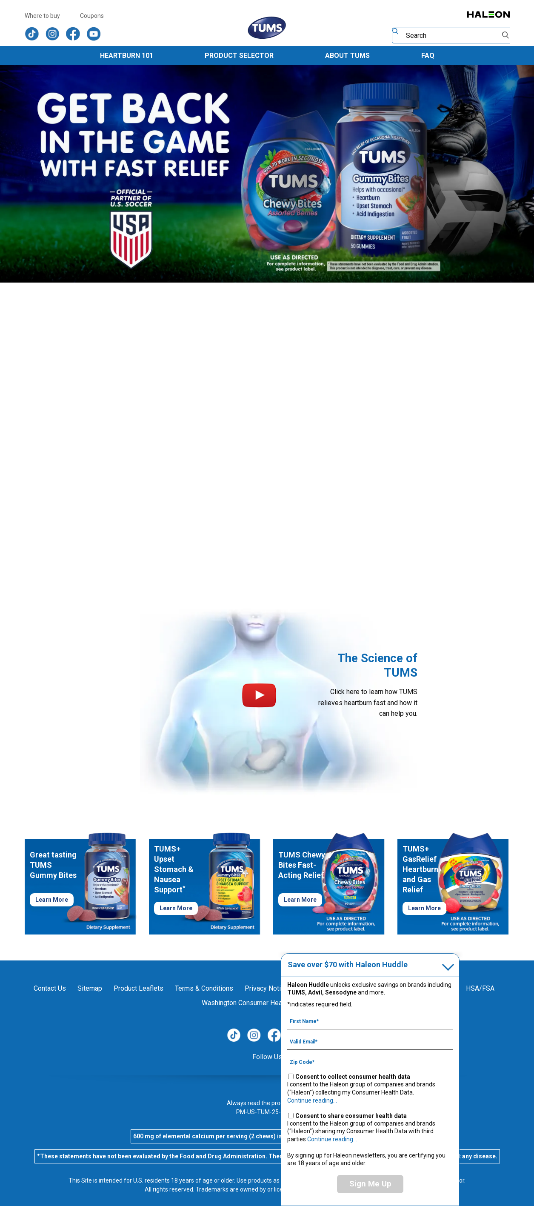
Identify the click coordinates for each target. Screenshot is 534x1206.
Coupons (92, 15)
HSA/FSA (480, 988)
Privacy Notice (266, 988)
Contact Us (50, 988)
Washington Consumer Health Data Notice (264, 1003)
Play (259, 695)
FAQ (427, 55)
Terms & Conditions (204, 988)
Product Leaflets (138, 988)
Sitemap (89, 988)
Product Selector (239, 55)
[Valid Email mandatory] (370, 1041)
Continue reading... (312, 1100)
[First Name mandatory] (370, 1020)
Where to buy (42, 15)
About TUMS (347, 55)
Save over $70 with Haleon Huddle (348, 964)
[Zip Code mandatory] (370, 1061)
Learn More (51, 899)
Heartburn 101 (126, 55)
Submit (506, 35)
